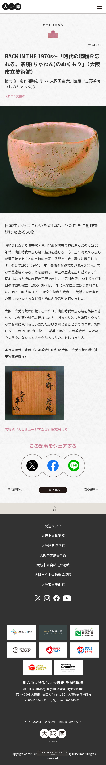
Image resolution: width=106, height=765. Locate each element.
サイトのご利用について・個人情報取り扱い (53, 722)
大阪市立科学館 (53, 535)
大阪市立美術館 (53, 584)
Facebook (53, 465)
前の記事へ (15, 489)
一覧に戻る (53, 490)
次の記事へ (91, 489)
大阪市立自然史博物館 (53, 565)
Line (74, 465)
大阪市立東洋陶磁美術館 (53, 574)
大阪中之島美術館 (53, 555)
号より (63, 429)
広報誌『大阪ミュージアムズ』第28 (31, 429)
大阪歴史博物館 (53, 545)
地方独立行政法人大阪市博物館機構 (53, 682)
